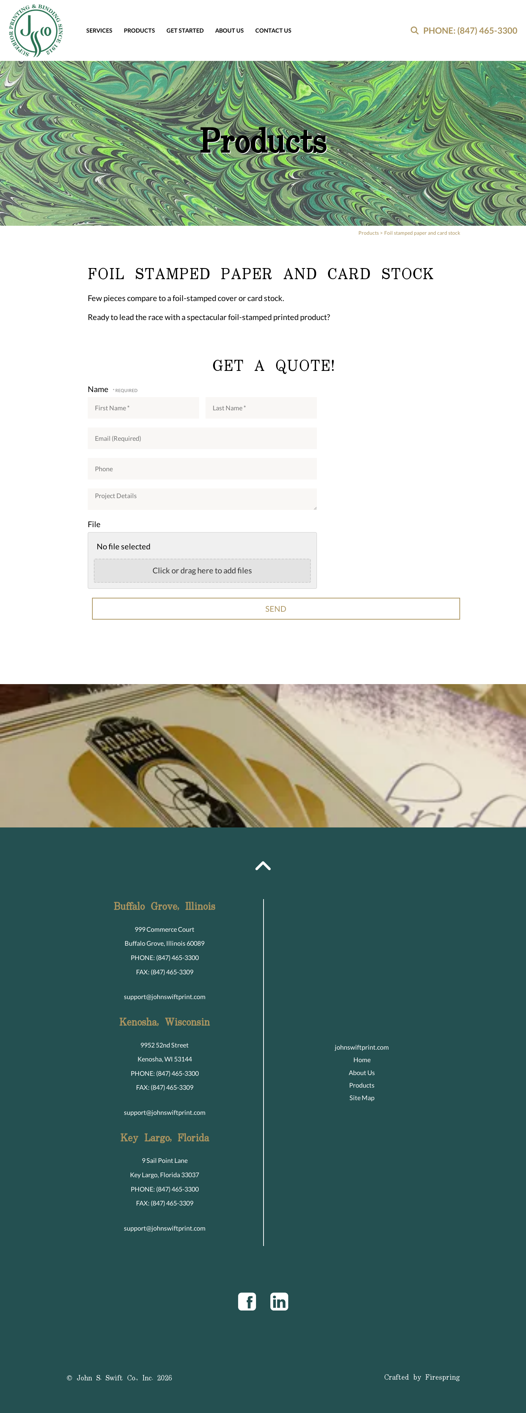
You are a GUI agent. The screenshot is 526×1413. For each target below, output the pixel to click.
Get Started (185, 30)
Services (99, 30)
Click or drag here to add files (202, 570)
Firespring (442, 1377)
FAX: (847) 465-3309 (164, 972)
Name (99, 389)
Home (362, 1060)
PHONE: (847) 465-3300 (470, 30)
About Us (229, 30)
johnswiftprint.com (362, 1047)
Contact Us (273, 30)
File (94, 524)
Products (139, 30)
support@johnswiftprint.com (165, 997)
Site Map (362, 1098)
